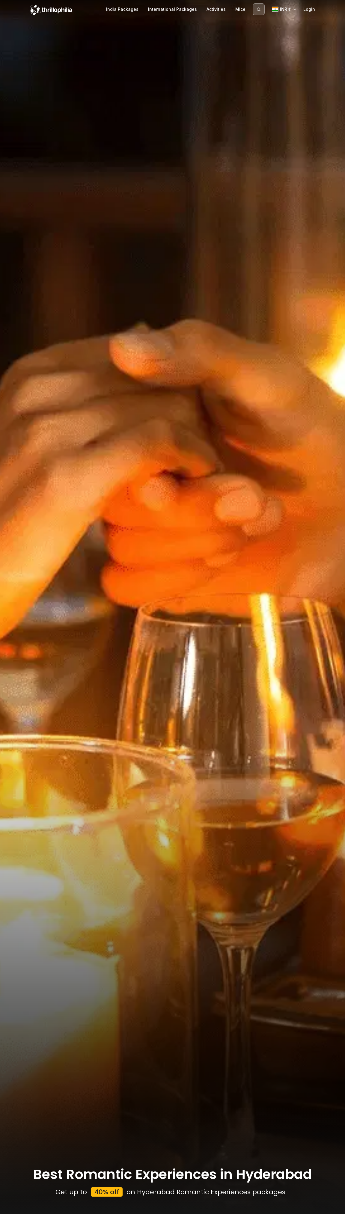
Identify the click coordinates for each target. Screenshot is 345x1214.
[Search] (259, 9)
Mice (240, 9)
